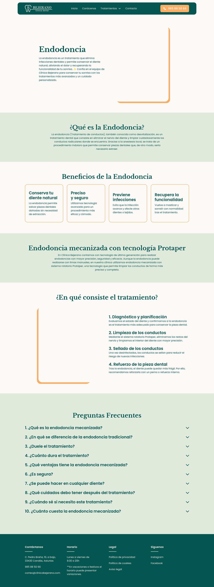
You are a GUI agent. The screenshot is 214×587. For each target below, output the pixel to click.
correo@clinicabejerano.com (42, 573)
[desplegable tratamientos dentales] (119, 8)
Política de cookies (120, 563)
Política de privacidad (122, 557)
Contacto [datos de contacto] (131, 8)
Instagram (157, 557)
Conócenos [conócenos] (89, 8)
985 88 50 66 (33, 567)
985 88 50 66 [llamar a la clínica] (174, 8)
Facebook (157, 563)
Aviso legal (115, 569)
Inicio (74, 8)
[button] (107, 427)
